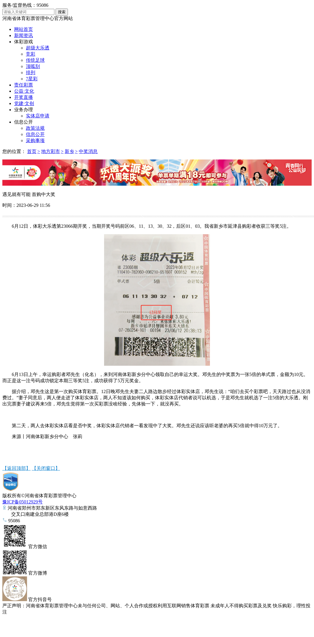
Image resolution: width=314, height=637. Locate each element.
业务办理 (23, 109)
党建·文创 (24, 103)
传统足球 (35, 60)
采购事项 (35, 140)
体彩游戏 (23, 41)
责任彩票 (23, 84)
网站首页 (23, 29)
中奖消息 (88, 151)
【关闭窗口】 (46, 468)
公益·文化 (24, 91)
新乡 (69, 151)
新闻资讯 (23, 35)
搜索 (62, 12)
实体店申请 (37, 115)
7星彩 (32, 78)
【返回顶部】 (16, 468)
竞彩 (30, 53)
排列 (30, 72)
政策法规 (35, 128)
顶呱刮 (33, 66)
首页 (31, 151)
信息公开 (23, 121)
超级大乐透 (37, 47)
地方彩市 (50, 151)
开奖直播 (23, 97)
